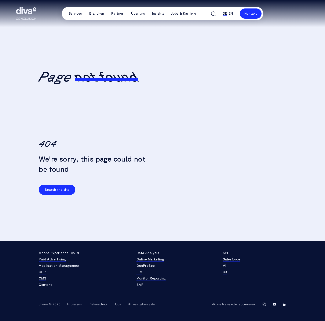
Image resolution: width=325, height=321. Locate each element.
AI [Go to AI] (224, 266)
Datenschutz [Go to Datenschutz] (98, 304)
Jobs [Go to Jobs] (117, 304)
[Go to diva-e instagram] (264, 304)
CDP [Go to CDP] (42, 272)
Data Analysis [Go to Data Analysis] (147, 253)
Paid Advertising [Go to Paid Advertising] (52, 259)
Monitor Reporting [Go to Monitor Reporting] (151, 278)
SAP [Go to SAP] (139, 285)
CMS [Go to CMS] (42, 278)
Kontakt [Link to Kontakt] (250, 13)
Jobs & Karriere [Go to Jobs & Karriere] (183, 13)
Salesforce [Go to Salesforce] (231, 259)
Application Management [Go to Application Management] (59, 266)
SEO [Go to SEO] (226, 253)
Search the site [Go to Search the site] (57, 190)
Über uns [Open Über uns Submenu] (138, 13)
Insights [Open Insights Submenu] (158, 13)
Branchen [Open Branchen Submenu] (96, 13)
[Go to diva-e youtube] (274, 304)
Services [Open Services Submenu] (75, 13)
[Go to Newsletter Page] (234, 304)
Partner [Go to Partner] (117, 13)
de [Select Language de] (225, 13)
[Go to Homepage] (26, 13)
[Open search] (213, 13)
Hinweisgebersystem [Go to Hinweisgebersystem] (142, 304)
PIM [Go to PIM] (139, 272)
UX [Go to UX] (225, 272)
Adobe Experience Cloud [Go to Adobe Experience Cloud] (59, 253)
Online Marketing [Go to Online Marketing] (150, 259)
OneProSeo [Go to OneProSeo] (145, 266)
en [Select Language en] (231, 13)
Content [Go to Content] (45, 285)
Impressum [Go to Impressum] (75, 304)
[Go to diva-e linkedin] (284, 304)
